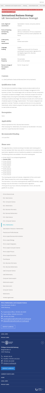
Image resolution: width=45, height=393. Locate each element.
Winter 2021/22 (7, 168)
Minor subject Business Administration (13, 236)
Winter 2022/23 (7, 170)
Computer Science (8, 290)
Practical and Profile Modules (10, 232)
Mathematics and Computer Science (13, 5)
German (42, 2)
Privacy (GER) (5, 337)
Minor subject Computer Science (11, 248)
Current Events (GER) (7, 374)
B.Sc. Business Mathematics (10, 213)
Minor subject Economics (9, 255)
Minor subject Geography (9, 244)
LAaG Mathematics (8, 274)
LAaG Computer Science (9, 271)
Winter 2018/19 (7, 161)
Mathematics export (8, 282)
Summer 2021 (6, 167)
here (14, 12)
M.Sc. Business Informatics (10, 263)
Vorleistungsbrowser (8, 297)
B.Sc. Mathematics (7, 206)
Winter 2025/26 (7, 174)
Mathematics (6, 294)
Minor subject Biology (8, 240)
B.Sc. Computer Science (9, 202)
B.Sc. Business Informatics (9, 209)
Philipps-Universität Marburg (7, 343)
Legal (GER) (4, 334)
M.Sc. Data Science (8, 217)
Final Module (6, 259)
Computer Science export (9, 278)
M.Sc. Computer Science (9, 221)
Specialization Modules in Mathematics (13, 229)
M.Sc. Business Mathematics (10, 267)
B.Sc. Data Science (7, 198)
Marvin (32, 179)
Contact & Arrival (8, 327)
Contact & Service (8, 368)
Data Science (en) (7, 286)
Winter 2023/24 (7, 172)
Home (2, 5)
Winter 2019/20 (7, 163)
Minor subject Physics (8, 252)
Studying (25, 5)
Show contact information (42, 342)
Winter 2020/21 (7, 165)
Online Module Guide (33, 5)
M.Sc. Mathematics (8, 225)
